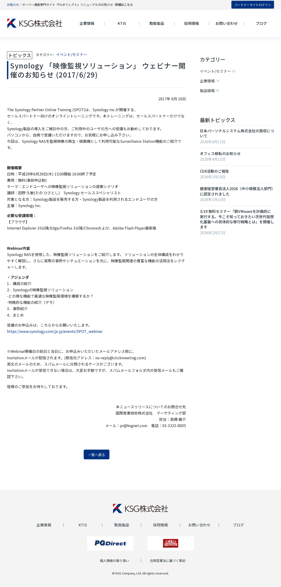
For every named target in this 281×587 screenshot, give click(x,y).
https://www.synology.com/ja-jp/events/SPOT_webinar (54, 331)
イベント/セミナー (71, 54)
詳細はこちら (124, 4)
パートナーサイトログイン (253, 5)
